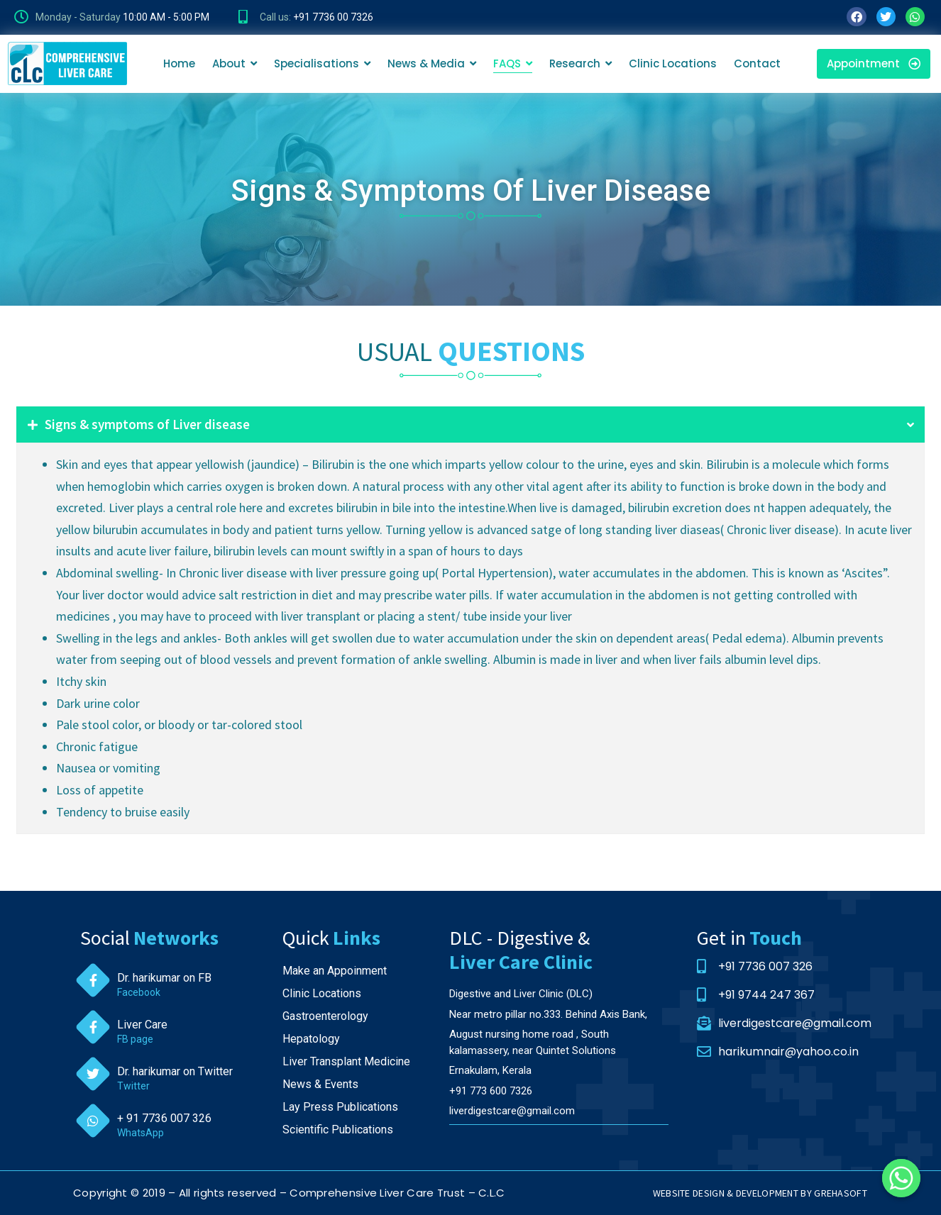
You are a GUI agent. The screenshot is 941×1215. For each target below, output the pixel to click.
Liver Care (142, 1024)
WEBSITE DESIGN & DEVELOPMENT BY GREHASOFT (760, 1193)
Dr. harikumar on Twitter (175, 1071)
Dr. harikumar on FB (164, 977)
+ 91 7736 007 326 (164, 1118)
